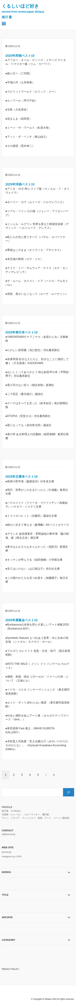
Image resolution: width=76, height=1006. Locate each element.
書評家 (45, 814)
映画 (40, 818)
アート (47, 818)
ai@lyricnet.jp (8, 834)
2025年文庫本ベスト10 (21, 476)
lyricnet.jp (6, 852)
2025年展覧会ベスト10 (21, 620)
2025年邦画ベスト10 (19, 55)
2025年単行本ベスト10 (21, 332)
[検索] (68, 792)
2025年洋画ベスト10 (19, 184)
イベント (57, 818)
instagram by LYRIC (12, 856)
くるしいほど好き (23, 11)
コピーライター (32, 814)
